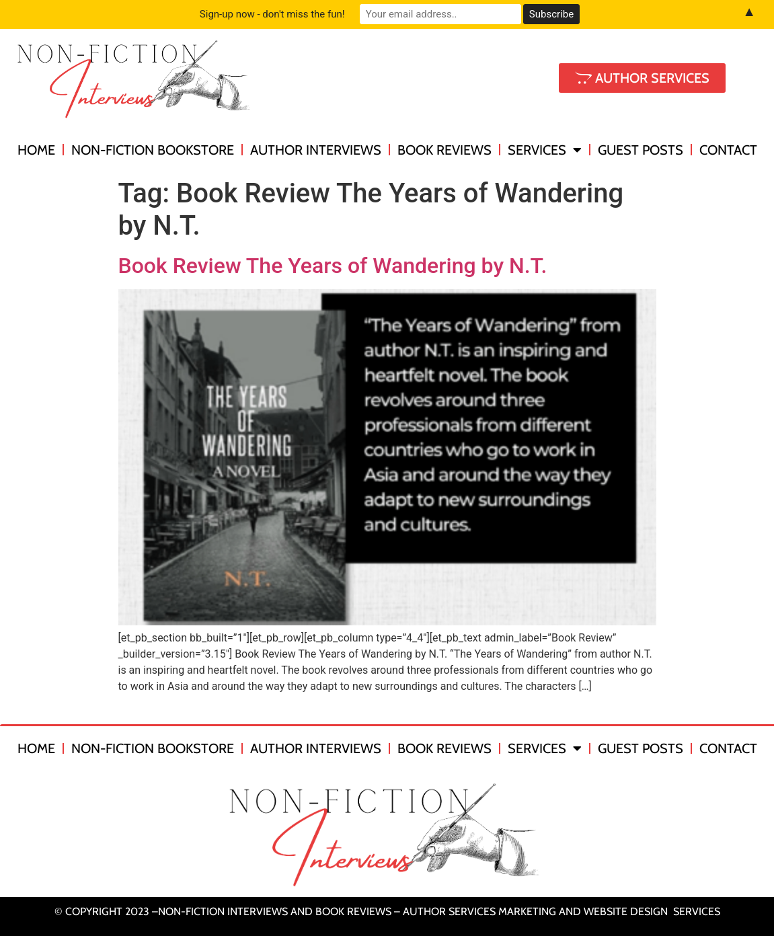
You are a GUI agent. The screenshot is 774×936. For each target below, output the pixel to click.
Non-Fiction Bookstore (152, 150)
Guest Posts (640, 150)
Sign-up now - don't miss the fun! (272, 14)
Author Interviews (315, 150)
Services (545, 149)
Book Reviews (444, 150)
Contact (728, 150)
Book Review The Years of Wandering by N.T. (332, 265)
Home (36, 150)
